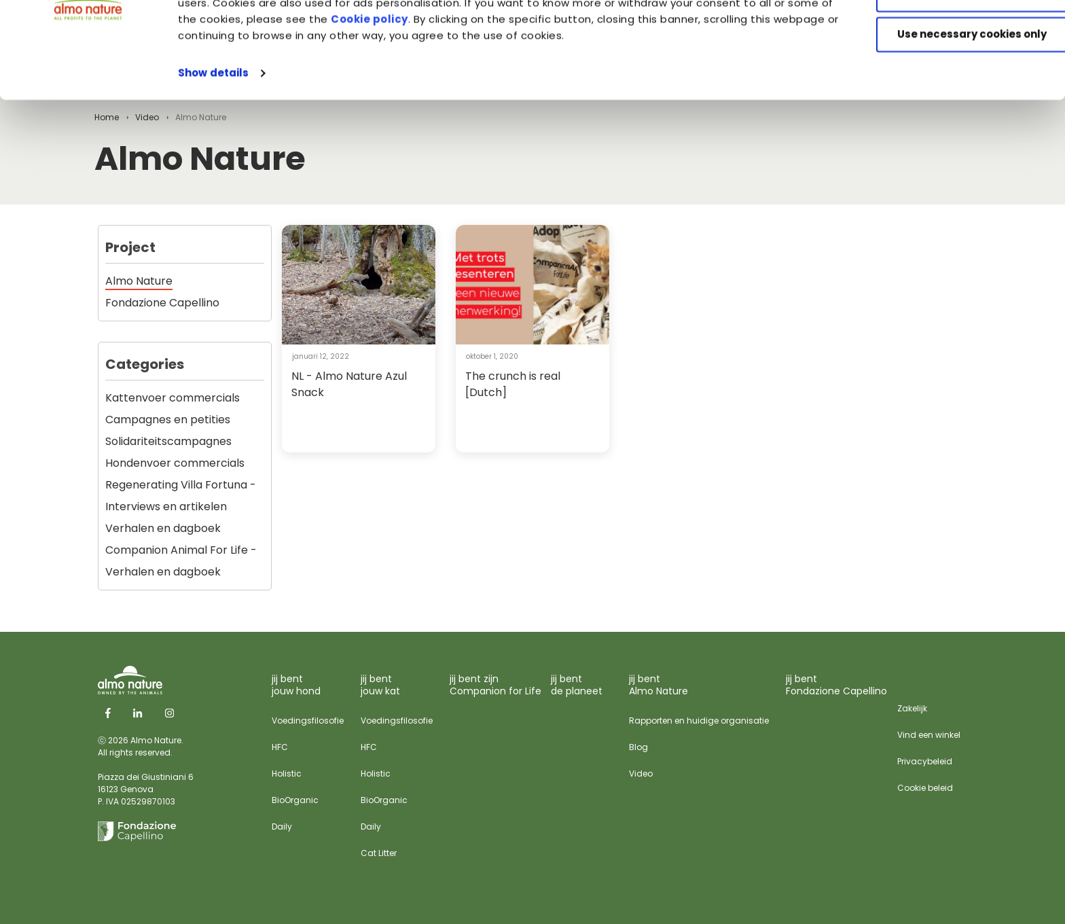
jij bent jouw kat (380, 685)
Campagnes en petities (167, 419)
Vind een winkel (928, 735)
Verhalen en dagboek (163, 528)
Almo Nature (139, 281)
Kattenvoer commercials (172, 398)
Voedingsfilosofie (308, 720)
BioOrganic (295, 800)
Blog (638, 747)
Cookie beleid (925, 788)
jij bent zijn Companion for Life (495, 685)
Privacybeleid (924, 761)
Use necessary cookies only (951, 114)
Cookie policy (447, 98)
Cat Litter (379, 853)
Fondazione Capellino (162, 302)
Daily (282, 826)
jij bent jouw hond (296, 685)
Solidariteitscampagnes (168, 441)
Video (641, 773)
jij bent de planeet (576, 685)
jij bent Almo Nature (658, 685)
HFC (280, 747)
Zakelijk (912, 708)
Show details (213, 152)
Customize (952, 74)
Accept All (952, 33)
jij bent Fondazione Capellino (836, 685)
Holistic (287, 773)
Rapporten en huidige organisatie (699, 720)
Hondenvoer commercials (175, 463)
